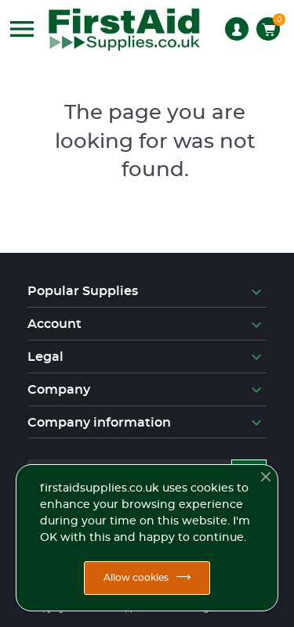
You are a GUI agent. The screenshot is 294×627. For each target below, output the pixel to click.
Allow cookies (136, 577)
